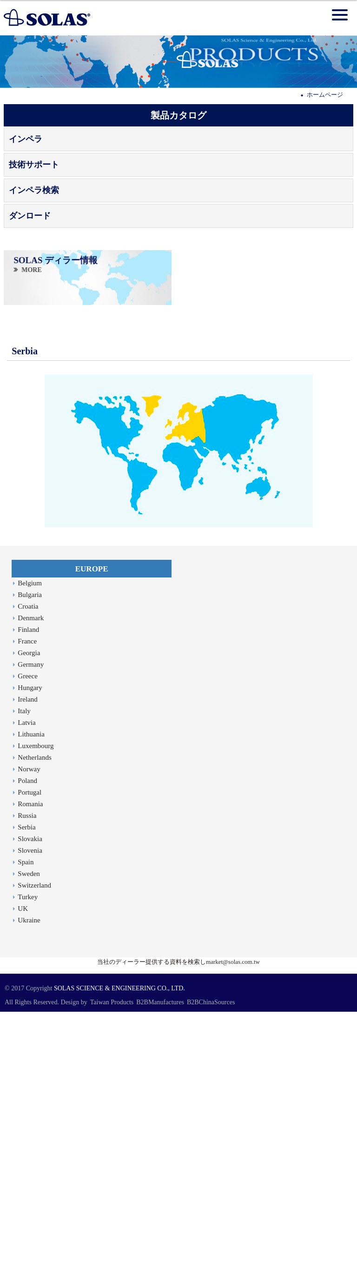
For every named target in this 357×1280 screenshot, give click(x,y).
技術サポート (34, 164)
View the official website (63, 1093)
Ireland (27, 699)
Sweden (29, 873)
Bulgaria (30, 594)
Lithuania (31, 734)
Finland (28, 629)
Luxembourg (35, 745)
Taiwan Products (112, 1002)
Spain (25, 862)
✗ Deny (10, 1041)
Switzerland (34, 885)
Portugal (29, 792)
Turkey (28, 897)
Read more (16, 1093)
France (27, 641)
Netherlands (34, 757)
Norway (29, 769)
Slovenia (30, 850)
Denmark (31, 618)
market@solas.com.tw (233, 961)
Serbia (26, 827)
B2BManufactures (160, 1002)
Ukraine (29, 920)
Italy (24, 711)
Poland (27, 780)
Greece (27, 676)
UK (23, 908)
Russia (27, 815)
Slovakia (30, 838)
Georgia (29, 653)
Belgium (30, 583)
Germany (31, 664)
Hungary (30, 687)
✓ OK (201, 1275)
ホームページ (325, 94)
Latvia (26, 722)
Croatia (28, 606)
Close (7, 1015)
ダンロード (30, 215)
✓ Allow (10, 1032)
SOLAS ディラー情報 (55, 260)
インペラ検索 (34, 190)
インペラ (25, 139)
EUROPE (91, 568)
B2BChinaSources (211, 1002)
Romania (30, 804)
